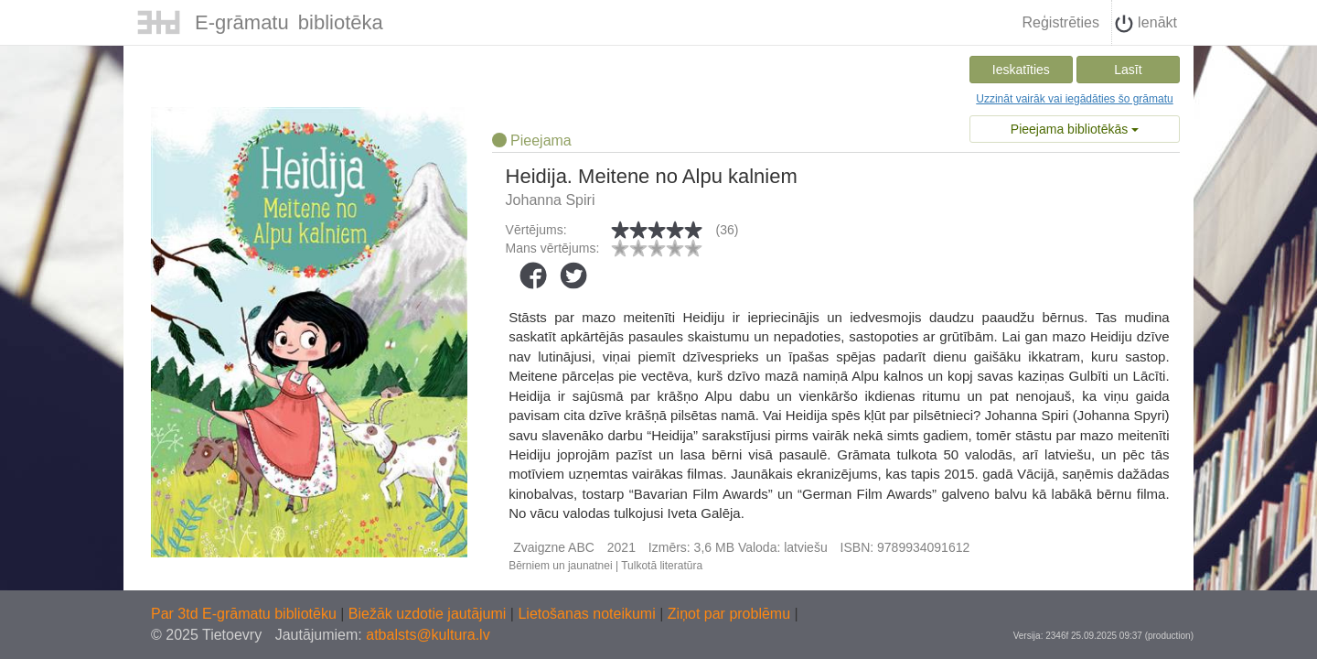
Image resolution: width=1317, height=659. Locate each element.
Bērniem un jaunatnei (560, 565)
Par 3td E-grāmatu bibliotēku (245, 613)
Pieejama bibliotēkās (1075, 129)
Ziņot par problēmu (729, 613)
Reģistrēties (1060, 22)
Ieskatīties (1021, 69)
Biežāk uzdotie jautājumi (429, 613)
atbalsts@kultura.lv (427, 635)
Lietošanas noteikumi (588, 613)
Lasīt (1127, 69)
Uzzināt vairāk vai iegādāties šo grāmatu (1074, 98)
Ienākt (1146, 24)
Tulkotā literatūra (661, 565)
